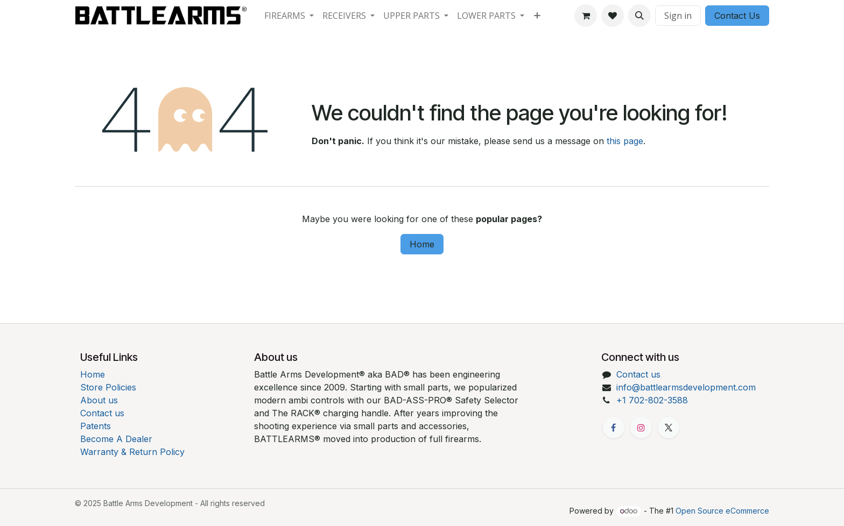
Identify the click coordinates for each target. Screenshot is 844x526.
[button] (639, 15)
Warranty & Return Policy (132, 451)
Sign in (678, 16)
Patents (95, 426)
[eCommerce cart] (585, 15)
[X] (668, 427)
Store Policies (108, 387)
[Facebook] (613, 427)
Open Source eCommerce (722, 510)
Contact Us (737, 15)
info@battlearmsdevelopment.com (686, 387)
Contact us (102, 413)
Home (422, 244)
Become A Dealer (116, 438)
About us (99, 400)
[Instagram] (641, 427)
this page (625, 141)
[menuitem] (289, 15)
